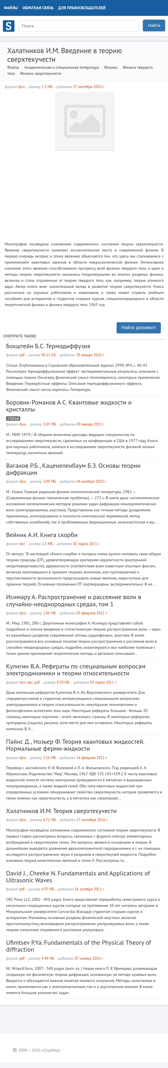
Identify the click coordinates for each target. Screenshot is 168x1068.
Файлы (11, 7)
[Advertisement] (84, 193)
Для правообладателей (82, 7)
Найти (154, 25)
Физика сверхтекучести (40, 73)
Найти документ (139, 327)
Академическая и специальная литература (61, 67)
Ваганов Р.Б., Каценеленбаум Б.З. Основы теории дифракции (73, 468)
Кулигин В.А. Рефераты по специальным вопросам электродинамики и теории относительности (75, 669)
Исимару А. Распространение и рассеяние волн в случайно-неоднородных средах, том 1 (73, 600)
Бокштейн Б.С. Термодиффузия (48, 346)
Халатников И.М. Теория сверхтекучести (61, 811)
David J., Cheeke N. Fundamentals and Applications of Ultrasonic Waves (78, 876)
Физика (110, 67)
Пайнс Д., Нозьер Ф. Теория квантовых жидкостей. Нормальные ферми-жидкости (75, 744)
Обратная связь (38, 7)
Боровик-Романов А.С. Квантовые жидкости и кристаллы (69, 405)
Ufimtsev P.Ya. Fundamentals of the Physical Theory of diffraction (78, 945)
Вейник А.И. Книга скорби (42, 535)
